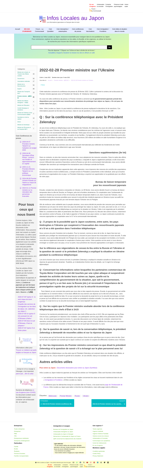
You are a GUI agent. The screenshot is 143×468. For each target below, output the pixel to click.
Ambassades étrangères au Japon (63, 431)
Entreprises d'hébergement (22, 440)
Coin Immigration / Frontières (103, 30)
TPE (15, 436)
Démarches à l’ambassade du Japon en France (66, 436)
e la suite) (30, 373)
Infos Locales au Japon (75, 18)
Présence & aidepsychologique (118, 5)
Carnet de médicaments (99, 443)
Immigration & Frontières (53, 380)
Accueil (17, 29)
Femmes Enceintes (19, 453)
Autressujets (126, 5)
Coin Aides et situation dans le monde (119, 30)
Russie (77, 396)
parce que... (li (21, 373)
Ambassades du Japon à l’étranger (63, 434)
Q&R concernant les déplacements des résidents (67, 438)
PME (15, 433)
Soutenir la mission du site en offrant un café (79, 53)
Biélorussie (53, 396)
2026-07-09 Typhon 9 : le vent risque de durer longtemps (27, 299)
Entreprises (17, 431)
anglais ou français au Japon (26, 352)
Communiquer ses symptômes (101, 440)
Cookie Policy (96, 453)
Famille (16, 446)
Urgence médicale (98, 431)
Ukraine (85, 396)
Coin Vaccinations (90, 30)
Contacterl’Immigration (109, 5)
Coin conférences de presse (78, 30)
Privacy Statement (98, 456)
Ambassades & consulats (100, 5)
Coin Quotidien (50, 30)
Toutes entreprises (19, 429)
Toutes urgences (97, 429)
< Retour (42, 85)
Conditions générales (99, 451)
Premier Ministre (65, 396)
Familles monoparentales (21, 456)
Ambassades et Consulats (100, 438)
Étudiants (16, 451)
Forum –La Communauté (96, 10)
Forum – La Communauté (39, 30)
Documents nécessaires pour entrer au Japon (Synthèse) (77, 368)
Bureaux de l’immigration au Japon (63, 429)
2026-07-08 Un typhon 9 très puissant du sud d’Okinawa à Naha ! (26, 316)
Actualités (51, 53)
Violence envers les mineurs (101, 436)
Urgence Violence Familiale (100, 433)
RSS (90, 11)
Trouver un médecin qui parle (26, 350)
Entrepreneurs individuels (21, 438)
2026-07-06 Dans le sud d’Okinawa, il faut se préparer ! (26, 323)
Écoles (16, 449)
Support (59, 53)
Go (109, 47)
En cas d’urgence (98, 445)
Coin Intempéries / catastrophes (63, 30)
